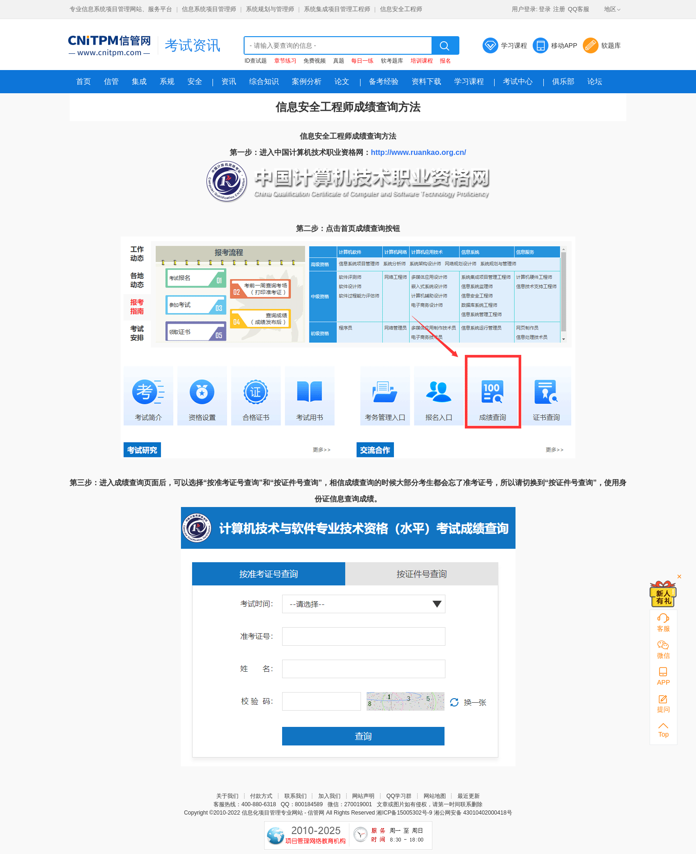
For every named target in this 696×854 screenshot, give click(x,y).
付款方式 (261, 796)
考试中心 (518, 81)
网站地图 (435, 796)
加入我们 (329, 796)
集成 (139, 81)
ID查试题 (256, 61)
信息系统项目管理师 (209, 9)
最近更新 (469, 796)
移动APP (564, 45)
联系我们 (295, 796)
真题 (338, 61)
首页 (83, 81)
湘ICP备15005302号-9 (404, 812)
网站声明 (363, 796)
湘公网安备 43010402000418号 (473, 812)
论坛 (594, 81)
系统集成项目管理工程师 (337, 9)
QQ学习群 (399, 796)
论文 (342, 81)
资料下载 (426, 81)
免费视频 (314, 61)
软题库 (611, 45)
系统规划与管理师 (270, 9)
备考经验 (384, 81)
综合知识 (264, 81)
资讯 (228, 81)
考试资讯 (192, 45)
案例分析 (307, 81)
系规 (167, 81)
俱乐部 (563, 81)
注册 (559, 9)
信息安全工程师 (401, 9)
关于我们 (227, 796)
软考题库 (392, 61)
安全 (194, 81)
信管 (111, 81)
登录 (545, 9)
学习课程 (514, 45)
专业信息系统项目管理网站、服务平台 (121, 9)
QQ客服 (578, 9)
